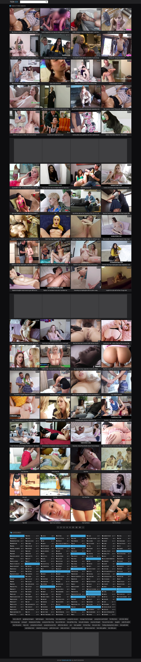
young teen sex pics (73, 619)
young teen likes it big (48, 622)
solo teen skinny (123, 619)
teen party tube (124, 625)
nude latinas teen (29, 628)
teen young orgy (15, 622)
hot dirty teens (113, 619)
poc (71, 625)
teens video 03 (17, 619)
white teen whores (63, 625)
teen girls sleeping (83, 622)
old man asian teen (90, 628)
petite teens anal (54, 628)
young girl (24, 622)
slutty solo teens (64, 628)
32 (76, 527)
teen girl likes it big (72, 622)
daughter (117, 622)
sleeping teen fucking (34, 622)
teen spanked (77, 625)
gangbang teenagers (28, 619)
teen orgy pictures (60, 619)
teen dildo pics (112, 628)
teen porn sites (96, 625)
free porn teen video (107, 622)
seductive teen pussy (42, 628)
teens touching (50, 619)
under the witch (126, 622)
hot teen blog (86, 625)
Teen (14, 2)
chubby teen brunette (77, 628)
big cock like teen (60, 622)
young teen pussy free (50, 625)
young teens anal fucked (101, 619)
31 (73, 527)
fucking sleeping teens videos (110, 625)
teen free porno (17, 625)
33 (80, 527)
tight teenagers (40, 619)
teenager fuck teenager (86, 619)
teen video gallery (101, 628)
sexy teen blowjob (95, 622)
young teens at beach (36, 625)
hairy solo (25, 625)
